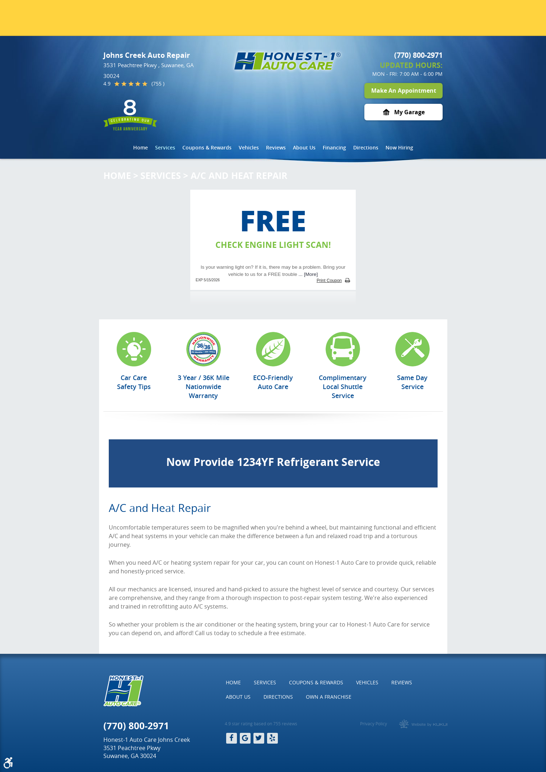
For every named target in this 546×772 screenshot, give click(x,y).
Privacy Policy (373, 723)
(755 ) (157, 83)
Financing (334, 147)
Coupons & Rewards (207, 147)
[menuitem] (140, 147)
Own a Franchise (328, 696)
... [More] (307, 274)
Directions (365, 147)
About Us (304, 147)
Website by (423, 724)
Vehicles (249, 147)
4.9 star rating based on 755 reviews (261, 723)
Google (245, 738)
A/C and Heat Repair (239, 175)
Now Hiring (399, 147)
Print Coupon (329, 280)
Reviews (276, 147)
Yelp (272, 738)
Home (140, 147)
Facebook (231, 738)
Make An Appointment (403, 90)
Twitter (258, 738)
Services (165, 147)
